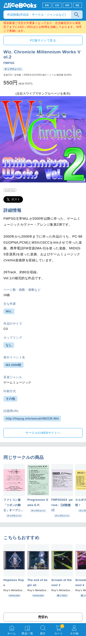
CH (57, 5)
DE (78, 5)
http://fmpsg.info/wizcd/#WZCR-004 (32, 418)
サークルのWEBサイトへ (42, 433)
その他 (10, 398)
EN (47, 5)
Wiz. (9, 311)
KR (67, 5)
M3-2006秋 (13, 365)
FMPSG (8, 63)
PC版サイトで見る (43, 40)
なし (9, 345)
